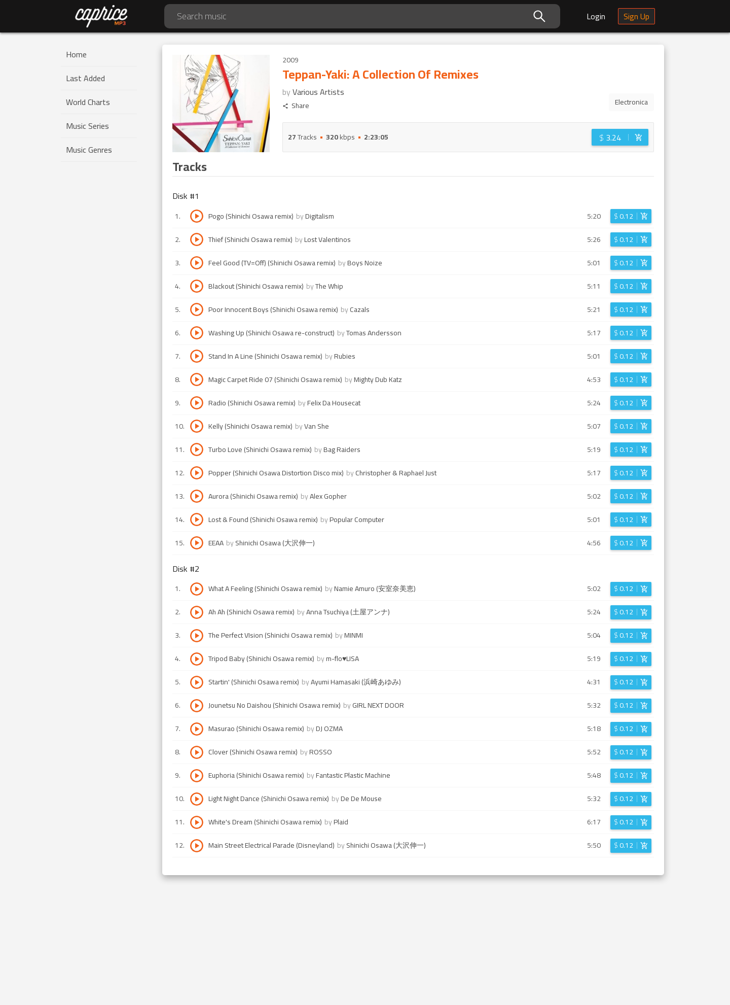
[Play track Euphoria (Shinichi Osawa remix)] (196, 776)
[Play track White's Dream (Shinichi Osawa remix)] (196, 822)
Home (76, 54)
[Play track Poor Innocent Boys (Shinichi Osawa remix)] (196, 309)
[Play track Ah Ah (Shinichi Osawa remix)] (196, 612)
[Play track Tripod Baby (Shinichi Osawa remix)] (196, 659)
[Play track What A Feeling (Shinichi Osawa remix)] (196, 589)
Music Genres (89, 149)
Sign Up (636, 16)
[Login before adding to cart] (620, 137)
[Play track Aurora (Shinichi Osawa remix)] (196, 496)
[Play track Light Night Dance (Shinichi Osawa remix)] (196, 799)
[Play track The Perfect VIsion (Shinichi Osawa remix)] (196, 636)
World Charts (88, 102)
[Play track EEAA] (196, 543)
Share (295, 105)
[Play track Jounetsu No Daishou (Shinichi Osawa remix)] (196, 706)
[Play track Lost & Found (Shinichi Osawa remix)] (196, 519)
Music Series (87, 125)
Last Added (85, 78)
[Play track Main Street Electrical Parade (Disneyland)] (196, 846)
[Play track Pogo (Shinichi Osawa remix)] (196, 216)
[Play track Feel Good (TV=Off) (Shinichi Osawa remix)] (196, 263)
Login (596, 16)
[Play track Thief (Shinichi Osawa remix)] (196, 239)
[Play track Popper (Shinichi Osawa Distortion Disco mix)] (196, 473)
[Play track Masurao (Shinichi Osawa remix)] (196, 729)
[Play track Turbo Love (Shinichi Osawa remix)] (196, 449)
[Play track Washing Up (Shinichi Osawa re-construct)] (196, 333)
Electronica (631, 102)
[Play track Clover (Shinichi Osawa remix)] (196, 752)
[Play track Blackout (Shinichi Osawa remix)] (196, 286)
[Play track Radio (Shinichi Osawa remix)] (196, 403)
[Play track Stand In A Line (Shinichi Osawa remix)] (196, 356)
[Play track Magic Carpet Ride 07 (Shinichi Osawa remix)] (196, 379)
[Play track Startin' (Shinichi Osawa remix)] (196, 682)
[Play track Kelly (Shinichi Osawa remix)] (196, 426)
